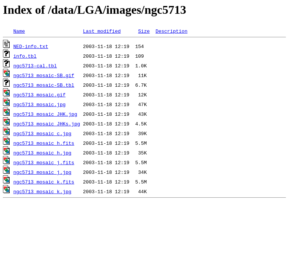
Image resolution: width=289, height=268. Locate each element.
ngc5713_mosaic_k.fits (43, 181)
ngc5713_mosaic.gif (39, 94)
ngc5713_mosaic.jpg (39, 104)
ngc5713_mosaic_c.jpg (42, 133)
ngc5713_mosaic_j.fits (43, 162)
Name (19, 31)
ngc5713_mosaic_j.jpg (42, 172)
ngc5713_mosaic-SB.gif (43, 75)
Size (144, 31)
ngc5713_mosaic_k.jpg (42, 191)
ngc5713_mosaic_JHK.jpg (45, 114)
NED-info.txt (30, 46)
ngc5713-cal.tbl (35, 65)
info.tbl (24, 55)
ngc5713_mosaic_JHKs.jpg (46, 123)
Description (171, 31)
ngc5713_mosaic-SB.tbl (43, 85)
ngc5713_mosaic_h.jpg (42, 152)
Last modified (102, 31)
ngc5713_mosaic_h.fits (43, 143)
